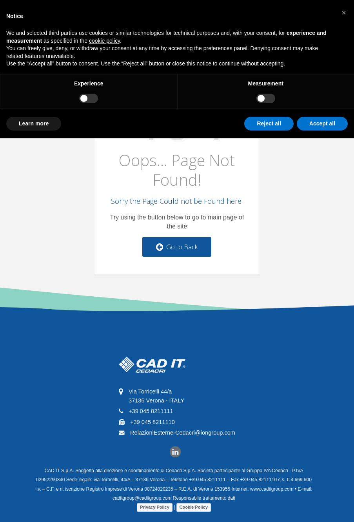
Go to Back (177, 247)
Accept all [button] (322, 123)
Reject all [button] (269, 123)
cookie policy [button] (104, 41)
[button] (344, 12)
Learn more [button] (34, 123)
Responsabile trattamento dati (200, 498)
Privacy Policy (151, 507)
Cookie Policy (190, 507)
